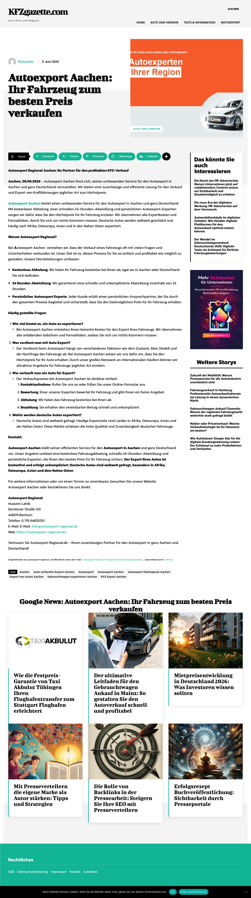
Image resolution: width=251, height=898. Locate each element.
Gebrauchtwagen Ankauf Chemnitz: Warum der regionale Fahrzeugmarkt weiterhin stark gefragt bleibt (216, 412)
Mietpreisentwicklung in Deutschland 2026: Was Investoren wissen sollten (204, 684)
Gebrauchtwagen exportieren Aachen (72, 577)
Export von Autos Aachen (27, 577)
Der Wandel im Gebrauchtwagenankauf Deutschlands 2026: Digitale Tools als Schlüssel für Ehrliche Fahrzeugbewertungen (216, 246)
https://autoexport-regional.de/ (41, 532)
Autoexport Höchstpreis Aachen (149, 572)
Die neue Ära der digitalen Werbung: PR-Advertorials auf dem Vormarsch (215, 206)
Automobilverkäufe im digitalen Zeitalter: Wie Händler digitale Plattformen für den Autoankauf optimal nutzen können (217, 224)
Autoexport (86, 572)
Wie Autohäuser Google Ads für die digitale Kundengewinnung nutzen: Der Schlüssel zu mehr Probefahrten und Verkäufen (216, 443)
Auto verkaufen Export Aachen (53, 572)
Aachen (25, 572)
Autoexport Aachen (111, 572)
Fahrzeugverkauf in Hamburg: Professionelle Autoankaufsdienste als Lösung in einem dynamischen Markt (215, 395)
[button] (233, 9)
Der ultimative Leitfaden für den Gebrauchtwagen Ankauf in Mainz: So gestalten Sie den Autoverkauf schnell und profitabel (120, 693)
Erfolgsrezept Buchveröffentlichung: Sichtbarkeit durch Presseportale (204, 795)
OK (173, 891)
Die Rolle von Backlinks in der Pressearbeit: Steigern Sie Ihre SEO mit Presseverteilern (123, 798)
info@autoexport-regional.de (54, 526)
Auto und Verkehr (146, 129)
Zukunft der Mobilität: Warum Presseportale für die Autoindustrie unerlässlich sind (215, 378)
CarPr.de (168, 559)
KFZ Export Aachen (113, 577)
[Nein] (246, 892)
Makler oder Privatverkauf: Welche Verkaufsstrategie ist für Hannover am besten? (215, 427)
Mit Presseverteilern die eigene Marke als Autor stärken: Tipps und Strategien (41, 795)
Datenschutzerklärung (194, 891)
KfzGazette (25, 61)
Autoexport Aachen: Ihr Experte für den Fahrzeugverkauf (112, 559)
